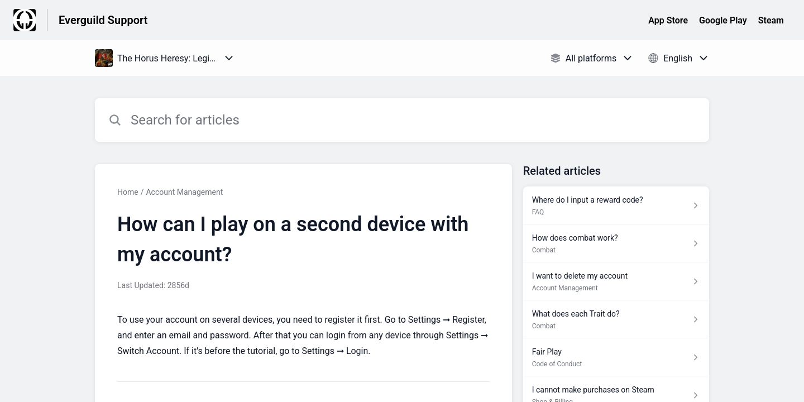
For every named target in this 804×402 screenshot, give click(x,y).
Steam (771, 20)
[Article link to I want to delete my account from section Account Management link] (616, 281)
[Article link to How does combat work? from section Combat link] (616, 243)
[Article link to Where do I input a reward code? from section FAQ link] (616, 205)
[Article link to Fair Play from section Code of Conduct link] (616, 357)
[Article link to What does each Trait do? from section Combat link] (616, 319)
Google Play (723, 20)
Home (127, 192)
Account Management (184, 192)
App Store (668, 20)
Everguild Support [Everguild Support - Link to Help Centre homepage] (103, 20)
